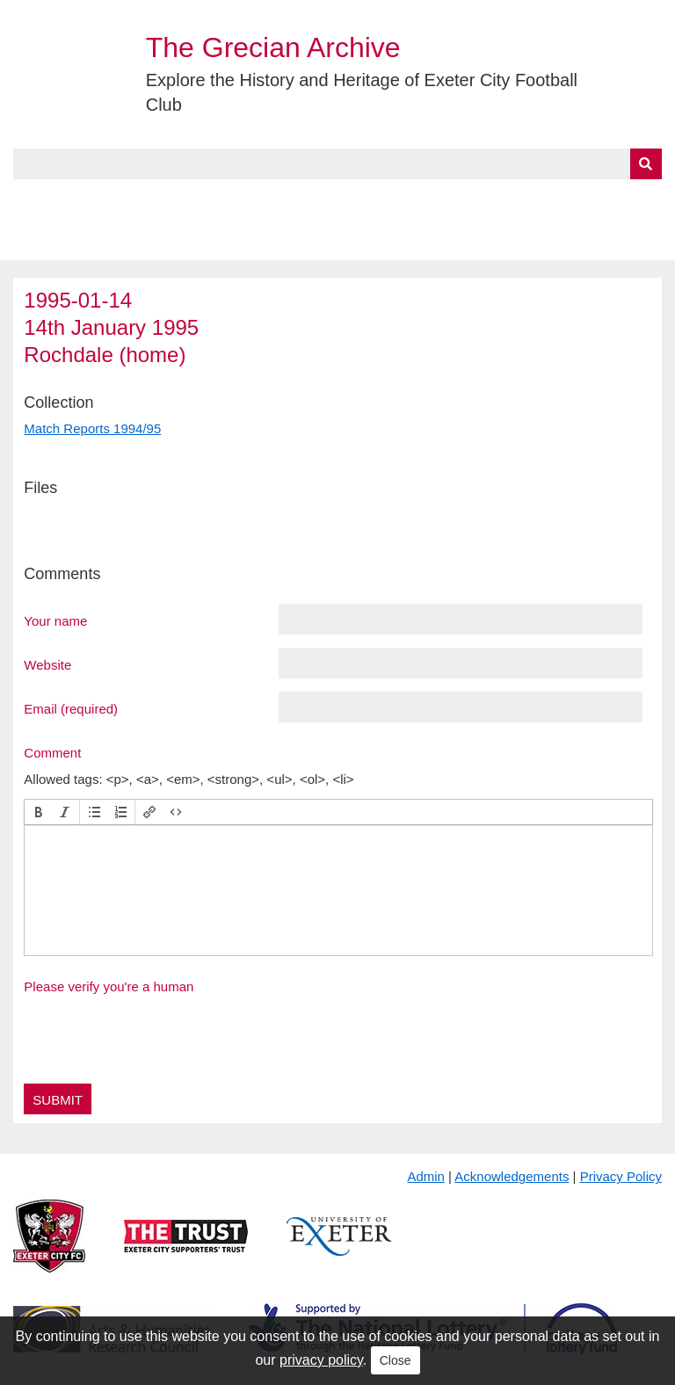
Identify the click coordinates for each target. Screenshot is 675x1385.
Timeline (479, 199)
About (101, 199)
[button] (38, 812)
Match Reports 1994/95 (92, 428)
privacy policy (321, 1359)
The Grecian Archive (273, 47)
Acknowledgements (511, 1176)
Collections (194, 199)
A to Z (297, 199)
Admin (426, 1176)
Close (395, 1360)
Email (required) (71, 708)
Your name (55, 620)
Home (32, 199)
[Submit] (646, 164)
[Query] (337, 164)
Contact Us (576, 199)
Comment (52, 752)
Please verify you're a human (108, 986)
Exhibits (383, 199)
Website (47, 664)
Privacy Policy (621, 1176)
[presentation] (38, 812)
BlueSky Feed (60, 240)
